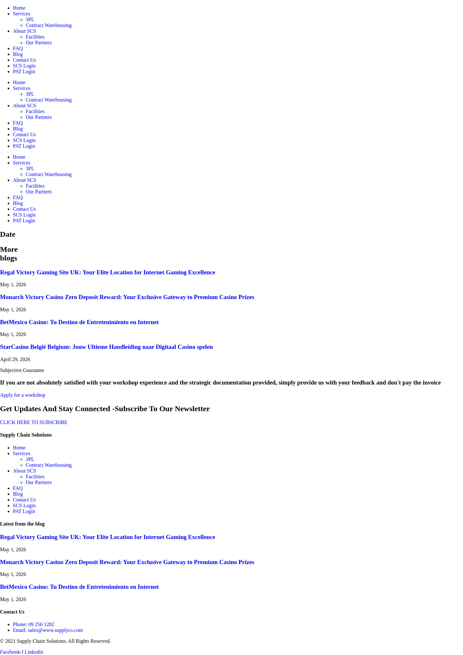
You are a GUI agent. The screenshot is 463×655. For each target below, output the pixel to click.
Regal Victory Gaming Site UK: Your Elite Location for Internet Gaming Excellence (107, 272)
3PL (30, 19)
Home (19, 8)
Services (21, 13)
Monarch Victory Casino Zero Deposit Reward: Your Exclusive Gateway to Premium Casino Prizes (127, 297)
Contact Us (24, 60)
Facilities (35, 37)
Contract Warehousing (49, 25)
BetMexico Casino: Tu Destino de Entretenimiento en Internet (79, 322)
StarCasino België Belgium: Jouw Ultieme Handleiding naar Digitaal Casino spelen (106, 346)
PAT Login (24, 71)
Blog (18, 54)
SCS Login (24, 65)
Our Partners (39, 42)
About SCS (24, 31)
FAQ (18, 48)
